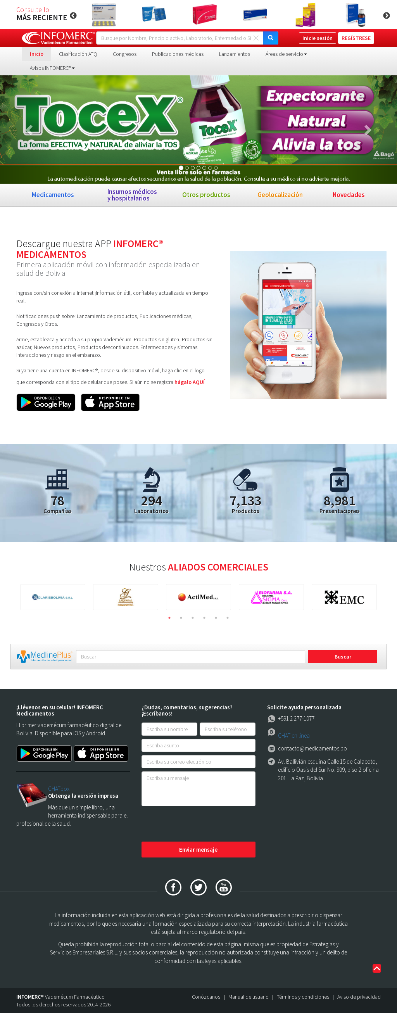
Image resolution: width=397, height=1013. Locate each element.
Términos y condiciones (303, 996)
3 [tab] (193, 618)
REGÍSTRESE (356, 38)
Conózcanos (206, 996)
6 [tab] (227, 618)
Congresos (124, 53)
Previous (73, 16)
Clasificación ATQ (78, 53)
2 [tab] (181, 618)
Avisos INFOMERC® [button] (52, 67)
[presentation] (200, 824)
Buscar (343, 656)
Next (386, 16)
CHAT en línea (294, 735)
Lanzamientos (234, 53)
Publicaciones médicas (178, 53)
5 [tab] (216, 618)
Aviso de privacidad (359, 996)
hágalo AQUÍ (189, 382)
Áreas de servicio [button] (286, 53)
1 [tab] (169, 618)
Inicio (36, 53)
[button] (30, 129)
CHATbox (58, 788)
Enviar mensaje (198, 849)
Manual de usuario (248, 996)
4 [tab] (204, 618)
